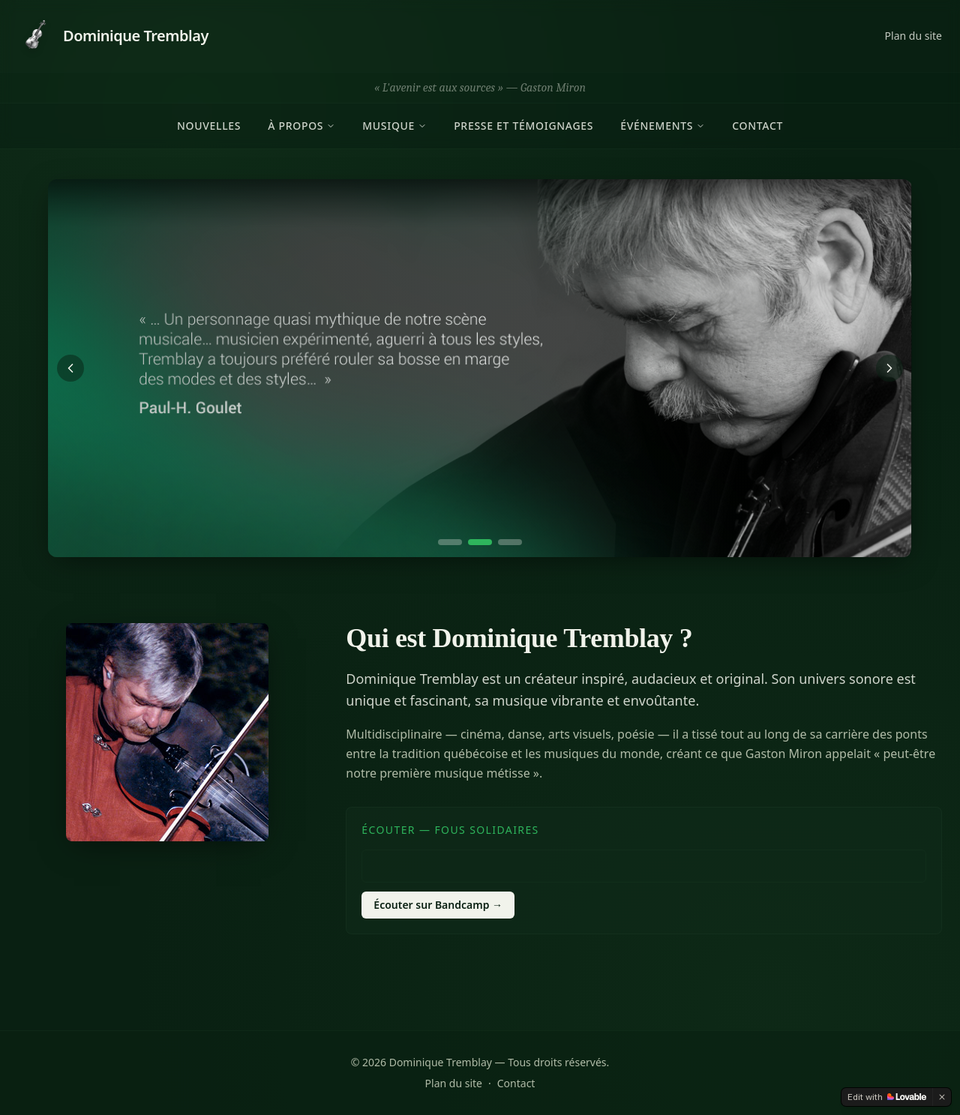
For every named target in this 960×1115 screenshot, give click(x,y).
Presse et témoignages (523, 125)
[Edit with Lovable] (887, 1097)
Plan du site (913, 35)
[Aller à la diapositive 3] (510, 542)
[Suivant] (889, 368)
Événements (662, 125)
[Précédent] (70, 368)
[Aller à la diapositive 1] (450, 542)
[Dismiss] (942, 1097)
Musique (394, 125)
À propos (301, 125)
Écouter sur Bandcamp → (438, 905)
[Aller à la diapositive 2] (480, 542)
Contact (757, 125)
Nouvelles (209, 125)
